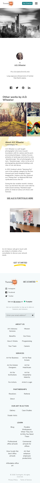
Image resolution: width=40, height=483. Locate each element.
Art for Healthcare (27, 366)
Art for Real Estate (26, 359)
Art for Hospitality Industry (27, 374)
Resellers (12, 394)
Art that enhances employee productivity (27, 454)
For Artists (12, 382)
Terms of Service (26, 480)
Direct (12, 399)
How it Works (12, 341)
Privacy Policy (13, 480)
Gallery (12, 410)
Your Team (12, 346)
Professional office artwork (12, 442)
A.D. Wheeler (20, 65)
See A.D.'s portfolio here (20, 198)
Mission (27, 329)
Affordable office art (12, 464)
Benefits (12, 336)
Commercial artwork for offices (27, 443)
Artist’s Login (27, 382)
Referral (27, 394)
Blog (12, 427)
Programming (27, 341)
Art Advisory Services (12, 330)
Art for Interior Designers (12, 366)
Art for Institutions (12, 373)
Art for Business (12, 358)
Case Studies (27, 410)
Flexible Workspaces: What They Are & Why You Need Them (26, 432)
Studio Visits (12, 415)
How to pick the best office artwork (12, 453)
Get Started (27, 3)
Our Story (27, 336)
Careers (27, 346)
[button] (36, 3)
